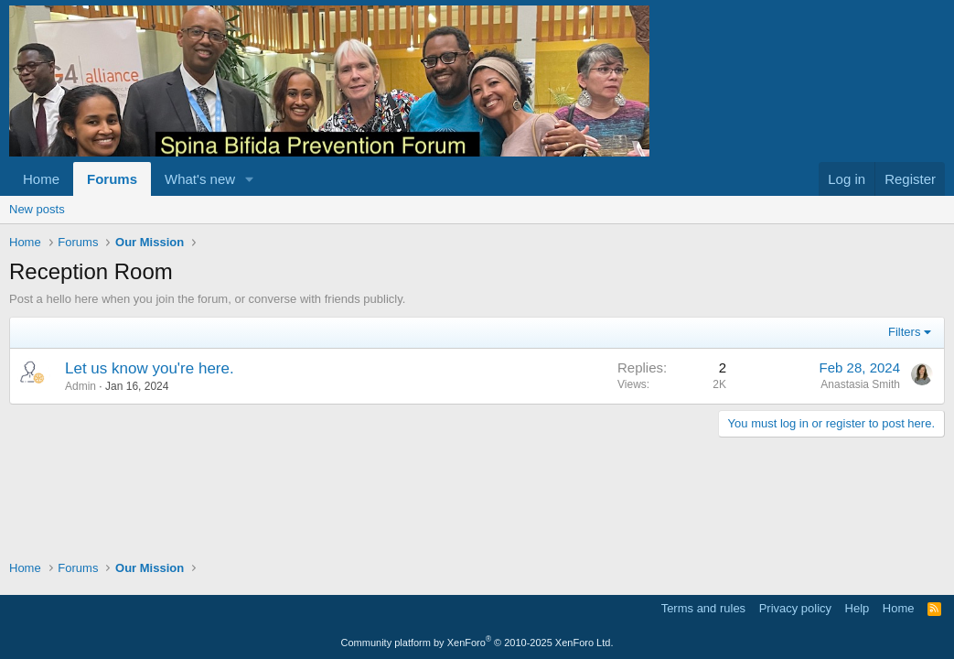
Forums (112, 179)
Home (41, 179)
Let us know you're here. (149, 368)
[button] (250, 179)
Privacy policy (795, 608)
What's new (200, 179)
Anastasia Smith (860, 384)
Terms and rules (703, 608)
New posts (37, 209)
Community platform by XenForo (477, 642)
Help (857, 608)
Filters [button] (904, 332)
